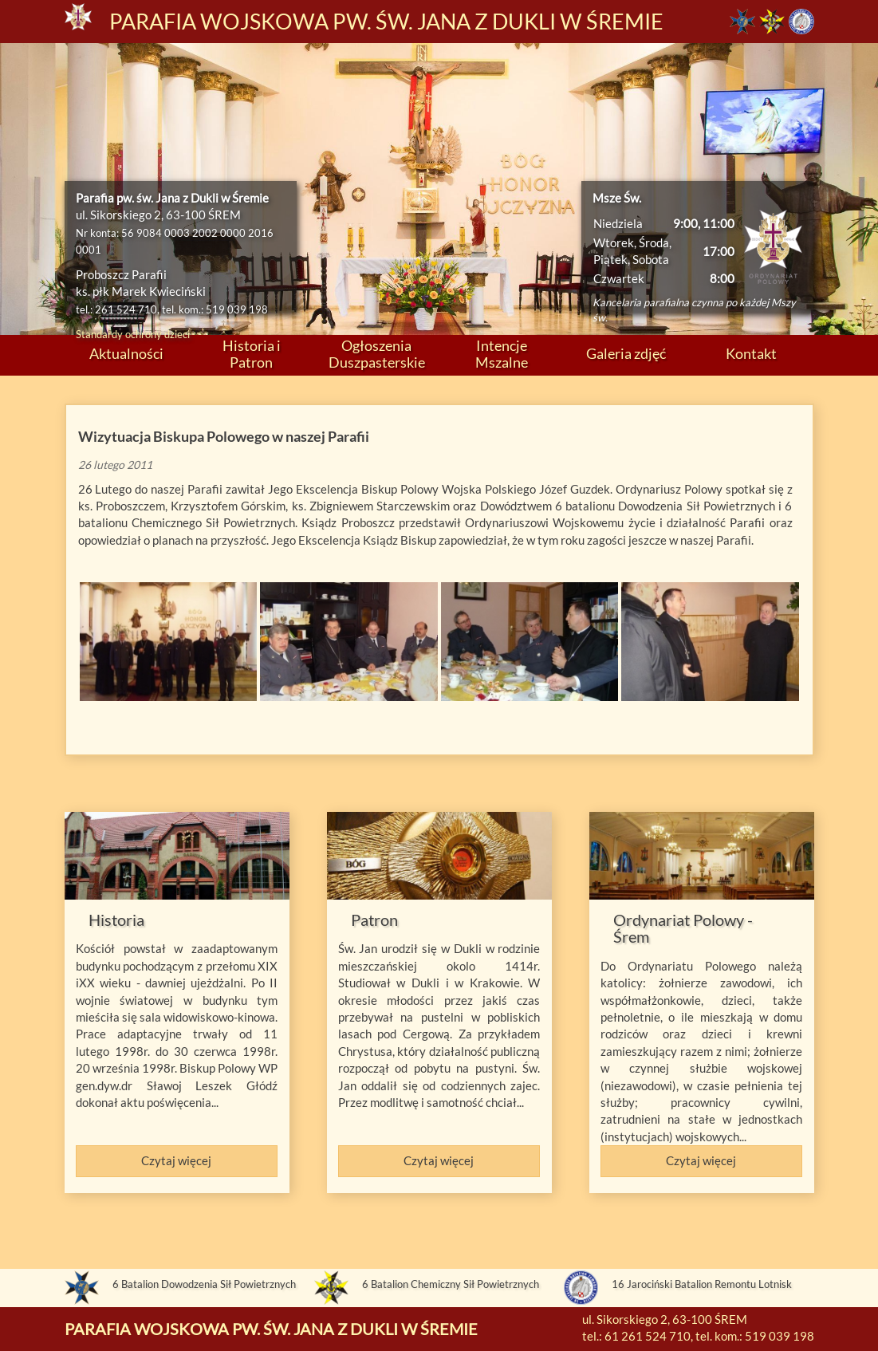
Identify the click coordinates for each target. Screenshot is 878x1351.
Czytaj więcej (176, 1160)
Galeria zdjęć (626, 353)
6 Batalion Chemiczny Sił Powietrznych (450, 1284)
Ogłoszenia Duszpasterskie (377, 354)
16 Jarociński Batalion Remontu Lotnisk (702, 1284)
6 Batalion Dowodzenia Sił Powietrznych (204, 1284)
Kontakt (751, 353)
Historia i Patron (251, 354)
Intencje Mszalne (501, 354)
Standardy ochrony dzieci (133, 334)
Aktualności (126, 353)
